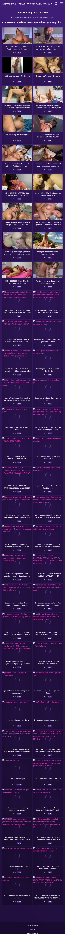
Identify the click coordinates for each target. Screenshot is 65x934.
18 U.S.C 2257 (32, 926)
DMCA (32, 930)
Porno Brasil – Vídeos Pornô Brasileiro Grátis (20, 3)
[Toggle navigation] (61, 3)
